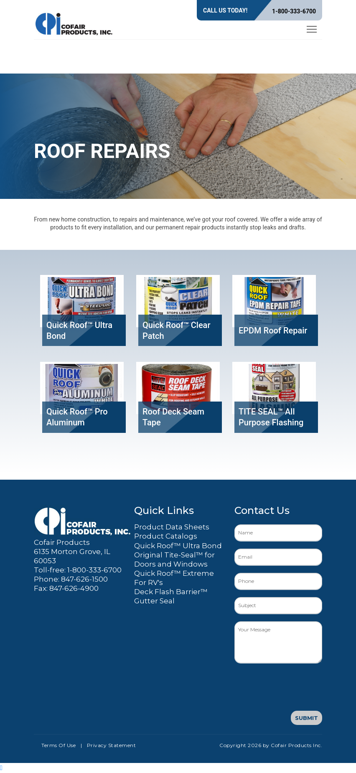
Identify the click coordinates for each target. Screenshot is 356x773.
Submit (306, 718)
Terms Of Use (58, 745)
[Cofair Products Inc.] (74, 22)
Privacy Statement (111, 745)
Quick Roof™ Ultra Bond (178, 546)
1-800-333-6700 (294, 11)
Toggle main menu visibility (312, 28)
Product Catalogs (165, 536)
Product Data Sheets (171, 527)
